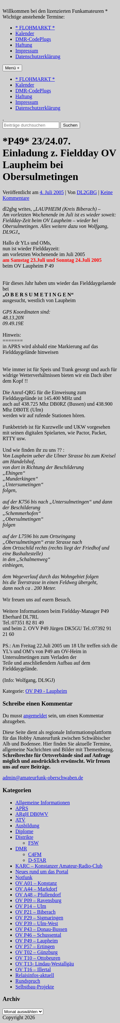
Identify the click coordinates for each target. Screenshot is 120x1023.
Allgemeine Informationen (42, 802)
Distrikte (24, 837)
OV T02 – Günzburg (36, 952)
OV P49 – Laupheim (36, 940)
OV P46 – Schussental (38, 935)
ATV (20, 820)
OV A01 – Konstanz (36, 883)
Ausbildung (27, 825)
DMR (21, 848)
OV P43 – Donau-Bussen (41, 929)
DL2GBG (87, 192)
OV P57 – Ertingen (35, 946)
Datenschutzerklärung (37, 56)
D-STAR (37, 860)
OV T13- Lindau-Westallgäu (44, 963)
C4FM (35, 854)
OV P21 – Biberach (35, 912)
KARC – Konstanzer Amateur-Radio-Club (58, 866)
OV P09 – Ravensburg (38, 900)
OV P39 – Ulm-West (36, 923)
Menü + (12, 68)
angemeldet (35, 715)
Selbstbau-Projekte (34, 986)
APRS (21, 808)
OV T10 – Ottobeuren (37, 958)
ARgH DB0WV (31, 814)
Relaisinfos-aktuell (34, 975)
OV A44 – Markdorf (36, 889)
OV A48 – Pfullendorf (38, 894)
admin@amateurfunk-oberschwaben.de (43, 777)
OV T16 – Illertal (33, 969)
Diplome (24, 831)
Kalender (24, 33)
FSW (33, 843)
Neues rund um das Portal (41, 871)
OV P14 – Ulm (30, 906)
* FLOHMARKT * (35, 27)
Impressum (26, 50)
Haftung (23, 45)
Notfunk (23, 877)
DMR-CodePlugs (33, 39)
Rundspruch (27, 981)
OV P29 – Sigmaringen (39, 917)
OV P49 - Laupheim (46, 691)
